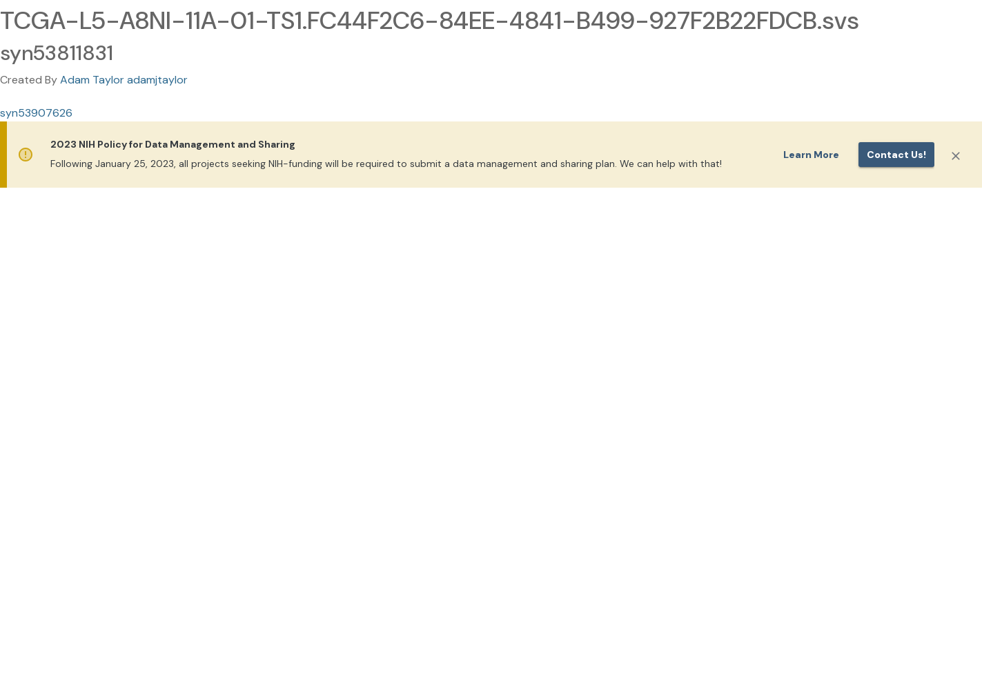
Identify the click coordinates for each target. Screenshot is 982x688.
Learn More (811, 154)
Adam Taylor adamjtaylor (124, 79)
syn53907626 (36, 113)
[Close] (955, 156)
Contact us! (896, 154)
